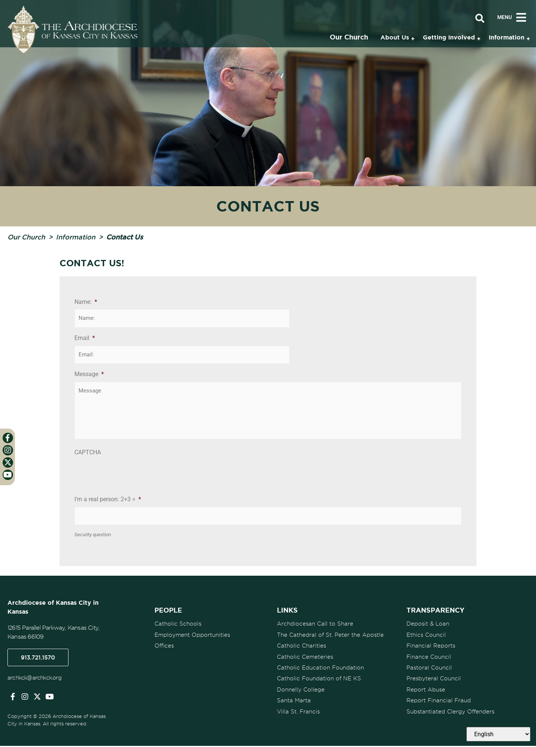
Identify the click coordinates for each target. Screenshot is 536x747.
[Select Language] (498, 734)
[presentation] (131, 475)
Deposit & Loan (427, 624)
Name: (85, 301)
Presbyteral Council (433, 678)
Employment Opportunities (192, 635)
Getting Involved (449, 37)
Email (84, 337)
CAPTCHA (87, 453)
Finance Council (428, 657)
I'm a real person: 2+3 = (107, 500)
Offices (164, 646)
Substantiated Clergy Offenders (450, 711)
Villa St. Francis (298, 711)
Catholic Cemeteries (305, 657)
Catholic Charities (301, 646)
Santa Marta (294, 700)
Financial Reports (430, 646)
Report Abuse (425, 689)
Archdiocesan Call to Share (315, 624)
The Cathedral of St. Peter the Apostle (330, 635)
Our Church (26, 237)
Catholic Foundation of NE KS (319, 678)
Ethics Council (426, 635)
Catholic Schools (177, 624)
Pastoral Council (429, 668)
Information (75, 237)
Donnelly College (301, 689)
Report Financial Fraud (438, 700)
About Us (394, 37)
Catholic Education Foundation (320, 668)
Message (89, 373)
